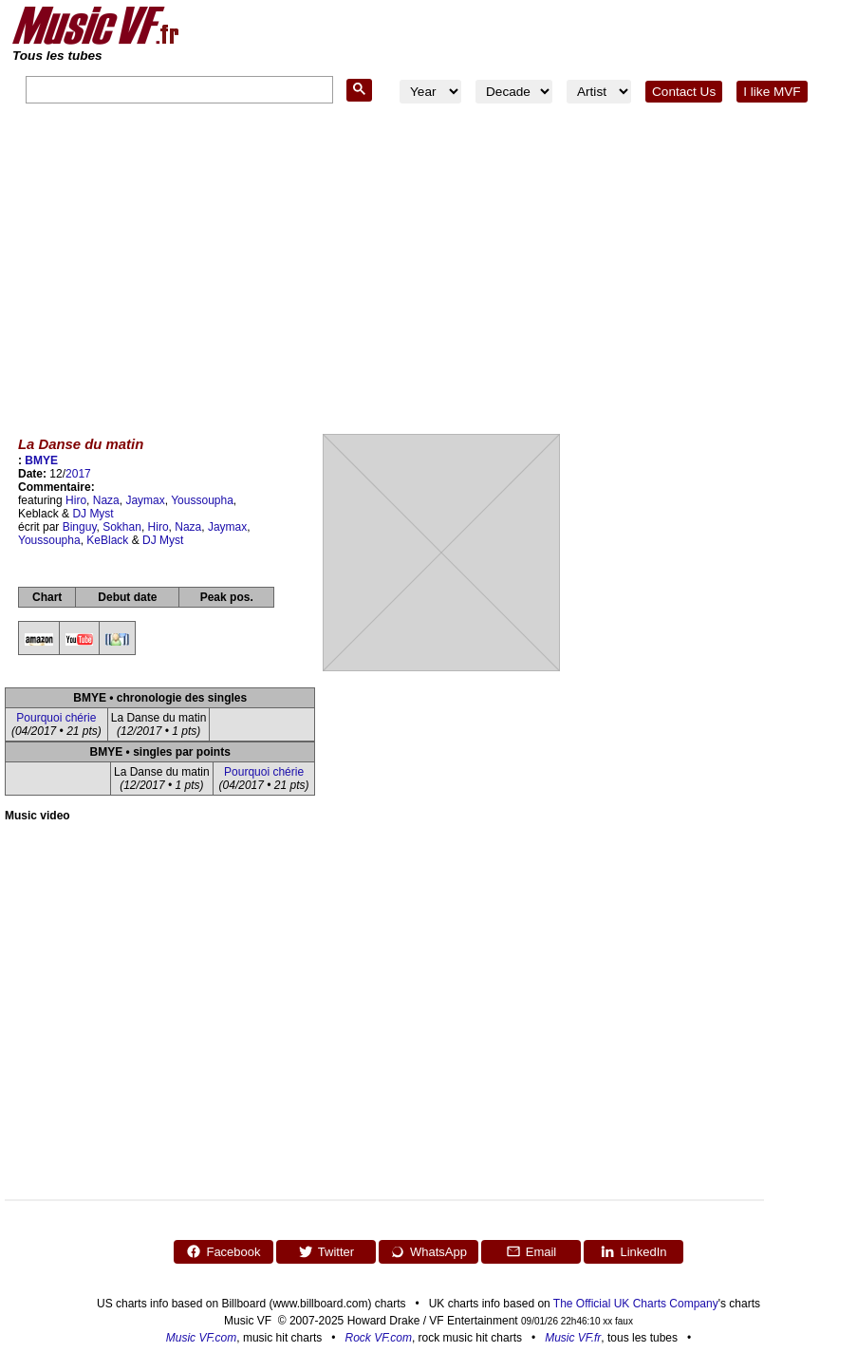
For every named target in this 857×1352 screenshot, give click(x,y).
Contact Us (684, 91)
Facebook (223, 1251)
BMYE (41, 460)
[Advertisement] (428, 265)
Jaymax (144, 500)
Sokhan (121, 527)
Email (531, 1251)
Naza (106, 500)
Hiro (75, 500)
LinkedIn (633, 1251)
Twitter (326, 1251)
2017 (78, 473)
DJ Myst (92, 513)
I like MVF (771, 91)
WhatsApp (428, 1251)
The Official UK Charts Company (635, 1303)
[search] (177, 91)
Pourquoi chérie (56, 717)
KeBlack (107, 540)
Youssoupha (202, 500)
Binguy (80, 527)
